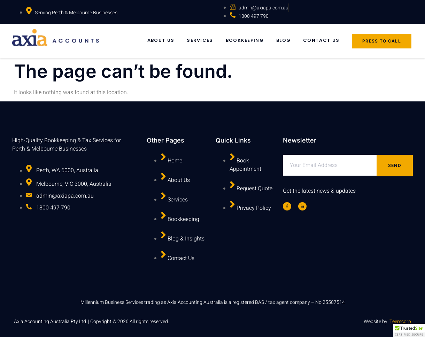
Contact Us (321, 40)
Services (200, 40)
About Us (160, 40)
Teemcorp (400, 321)
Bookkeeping (245, 40)
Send (394, 165)
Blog (283, 40)
